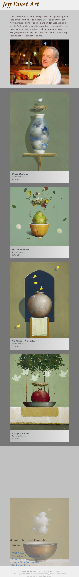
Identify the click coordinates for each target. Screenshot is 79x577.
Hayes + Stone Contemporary (25, 565)
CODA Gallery (18, 556)
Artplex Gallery (18, 562)
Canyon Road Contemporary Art (26, 559)
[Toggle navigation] (75, 4)
